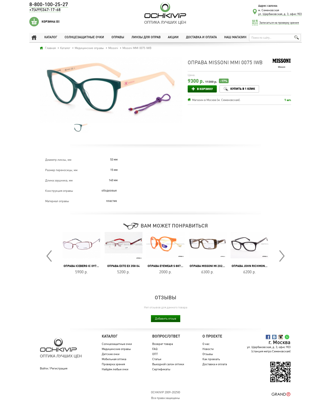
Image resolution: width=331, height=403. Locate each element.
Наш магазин (235, 37)
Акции (173, 37)
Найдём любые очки (115, 369)
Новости (208, 349)
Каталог (50, 37)
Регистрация (58, 368)
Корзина (51, 21)
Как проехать (211, 359)
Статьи (156, 359)
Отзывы (207, 354)
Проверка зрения (113, 364)
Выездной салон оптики (168, 364)
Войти (44, 368)
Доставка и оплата (201, 37)
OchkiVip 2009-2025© (165, 392)
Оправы (117, 37)
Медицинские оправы (116, 349)
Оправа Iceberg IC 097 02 (82, 266)
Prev (49, 256)
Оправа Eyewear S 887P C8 (167, 266)
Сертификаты (161, 369)
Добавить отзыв (165, 318)
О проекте (212, 336)
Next (282, 256)
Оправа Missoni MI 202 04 (208, 266)
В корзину (205, 89)
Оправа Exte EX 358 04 (123, 266)
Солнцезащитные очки (84, 37)
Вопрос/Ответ (166, 336)
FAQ (154, 349)
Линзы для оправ (145, 37)
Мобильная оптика (114, 359)
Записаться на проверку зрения (279, 22)
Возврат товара (162, 344)
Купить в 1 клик (242, 88)
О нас (206, 344)
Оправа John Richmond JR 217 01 (256, 266)
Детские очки (110, 354)
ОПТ (155, 354)
